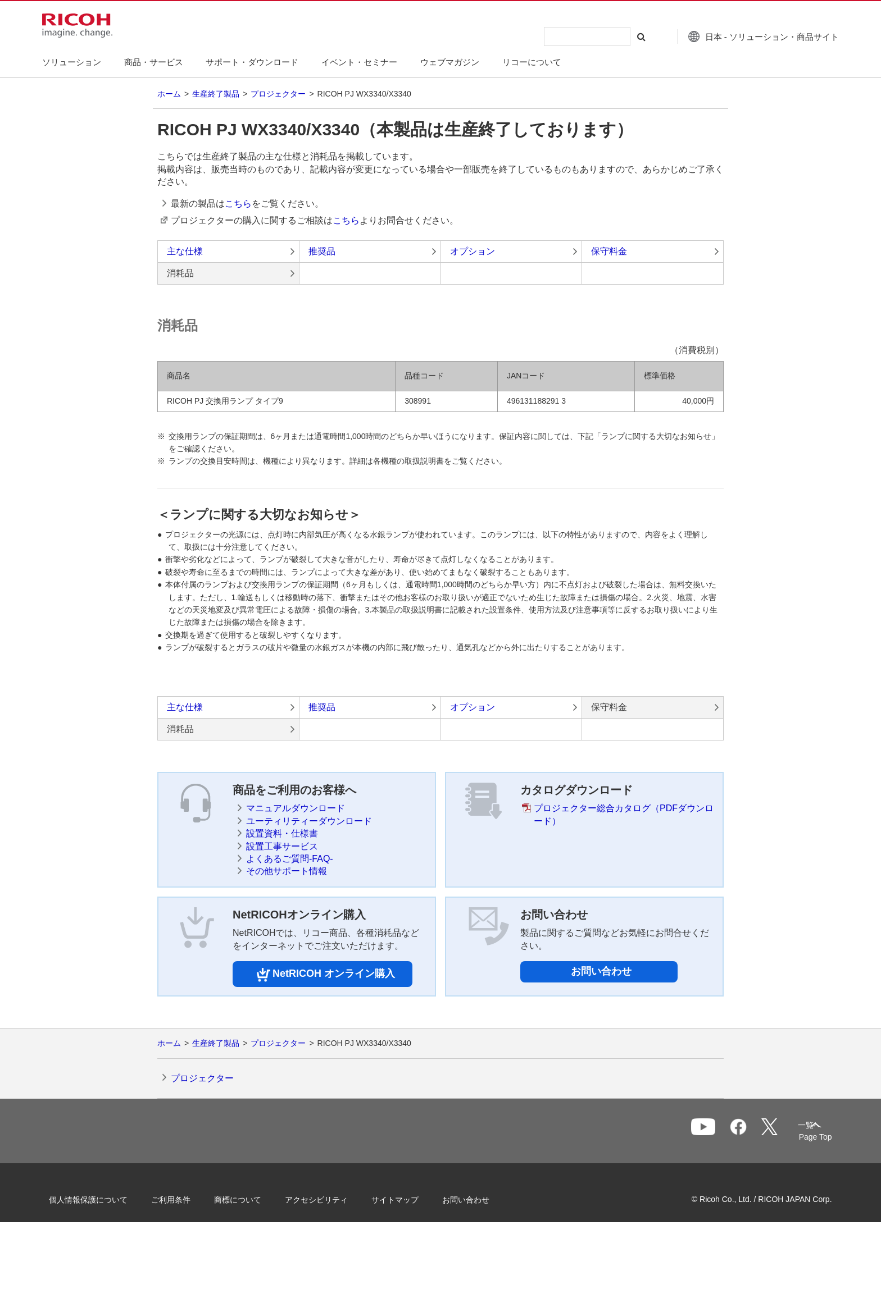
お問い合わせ (601, 971)
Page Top (800, 1136)
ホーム (169, 93)
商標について (252, 1198)
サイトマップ (410, 1198)
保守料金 (609, 251)
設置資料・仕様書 (282, 833)
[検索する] (622, 36)
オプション (472, 251)
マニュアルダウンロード (295, 808)
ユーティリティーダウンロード (309, 821)
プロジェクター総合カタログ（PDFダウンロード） (624, 814)
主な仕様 (185, 251)
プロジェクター (278, 93)
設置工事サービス (282, 846)
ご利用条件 (186, 1198)
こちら (238, 203)
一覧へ (758, 1131)
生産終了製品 (215, 93)
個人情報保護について (103, 1198)
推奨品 (321, 251)
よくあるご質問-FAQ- (289, 858)
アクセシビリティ (331, 1198)
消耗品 (180, 273)
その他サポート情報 (286, 871)
